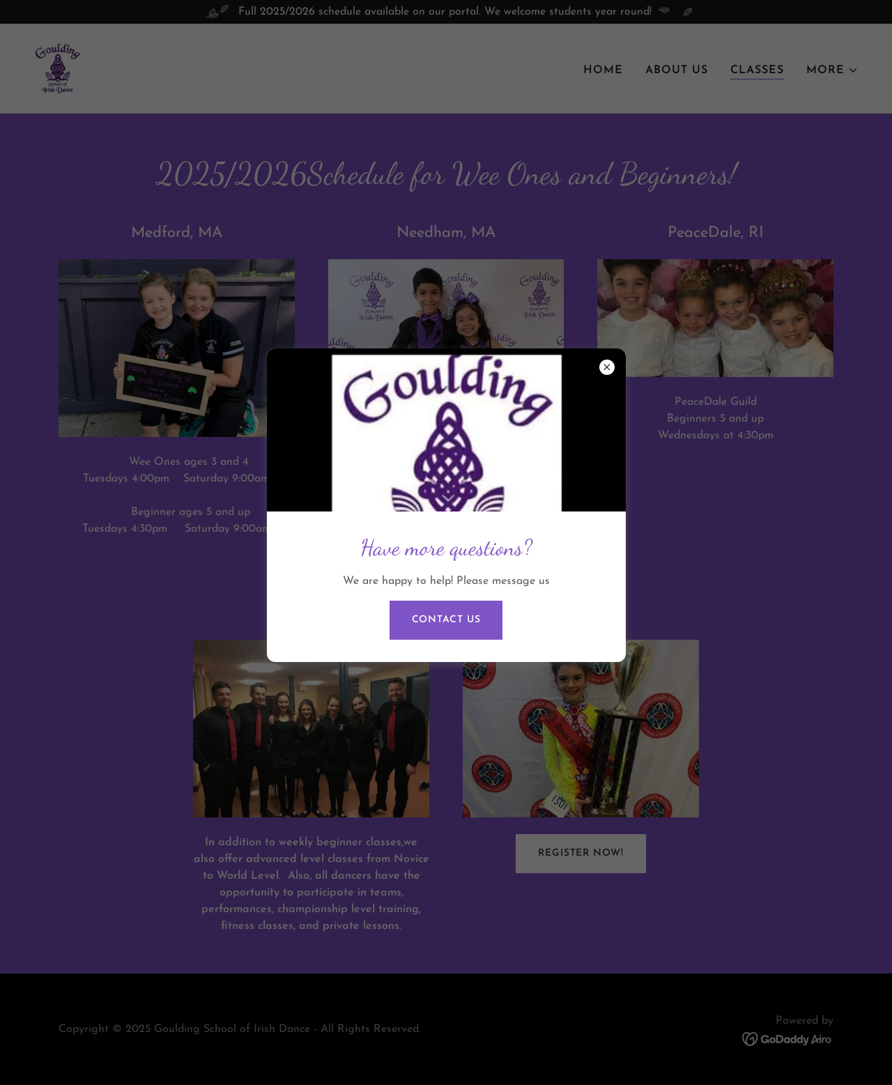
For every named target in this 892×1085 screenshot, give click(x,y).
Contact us (446, 620)
